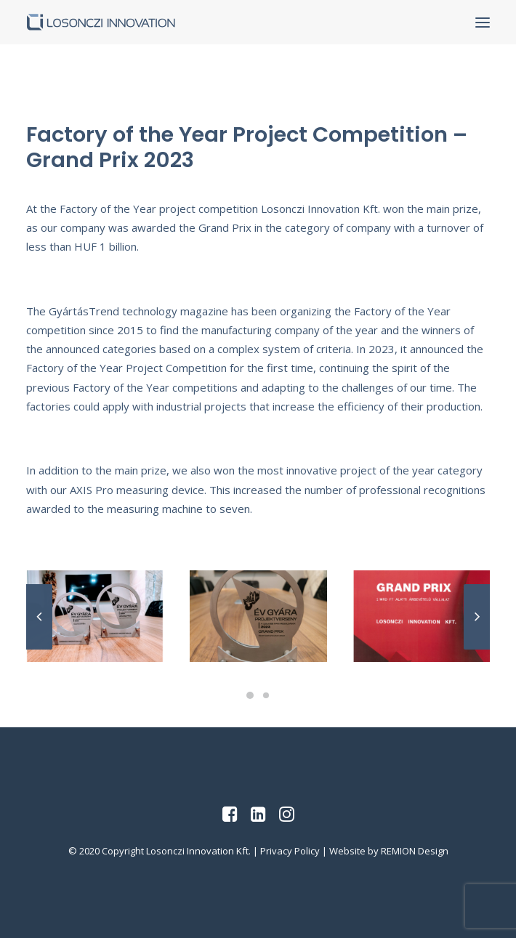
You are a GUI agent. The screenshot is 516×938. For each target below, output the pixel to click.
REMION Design (414, 850)
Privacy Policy (290, 850)
